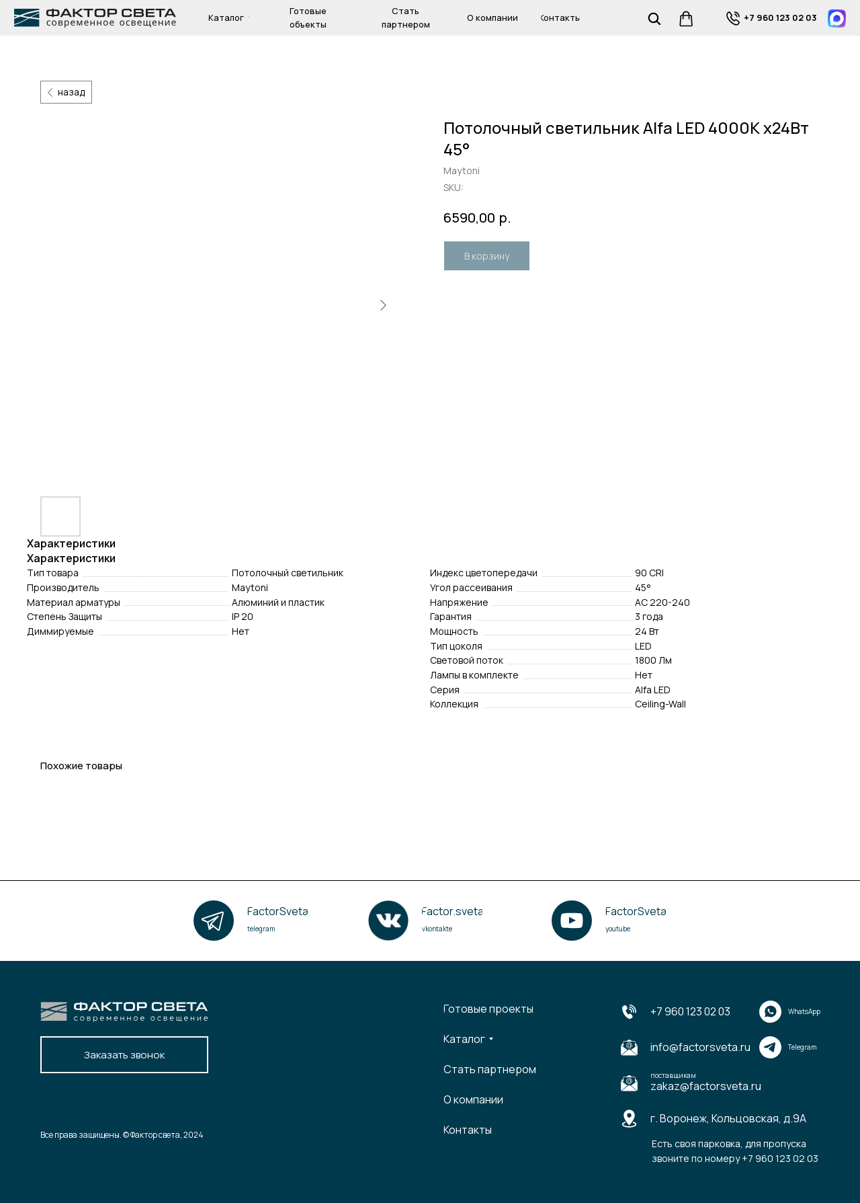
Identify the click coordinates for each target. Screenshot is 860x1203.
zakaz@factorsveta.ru (705, 1086)
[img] (733, 18)
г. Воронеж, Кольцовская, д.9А (728, 1118)
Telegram (802, 1047)
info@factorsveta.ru (700, 1047)
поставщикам (673, 1075)
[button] (124, 1054)
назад (71, 91)
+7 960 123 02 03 (690, 1011)
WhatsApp (804, 1011)
